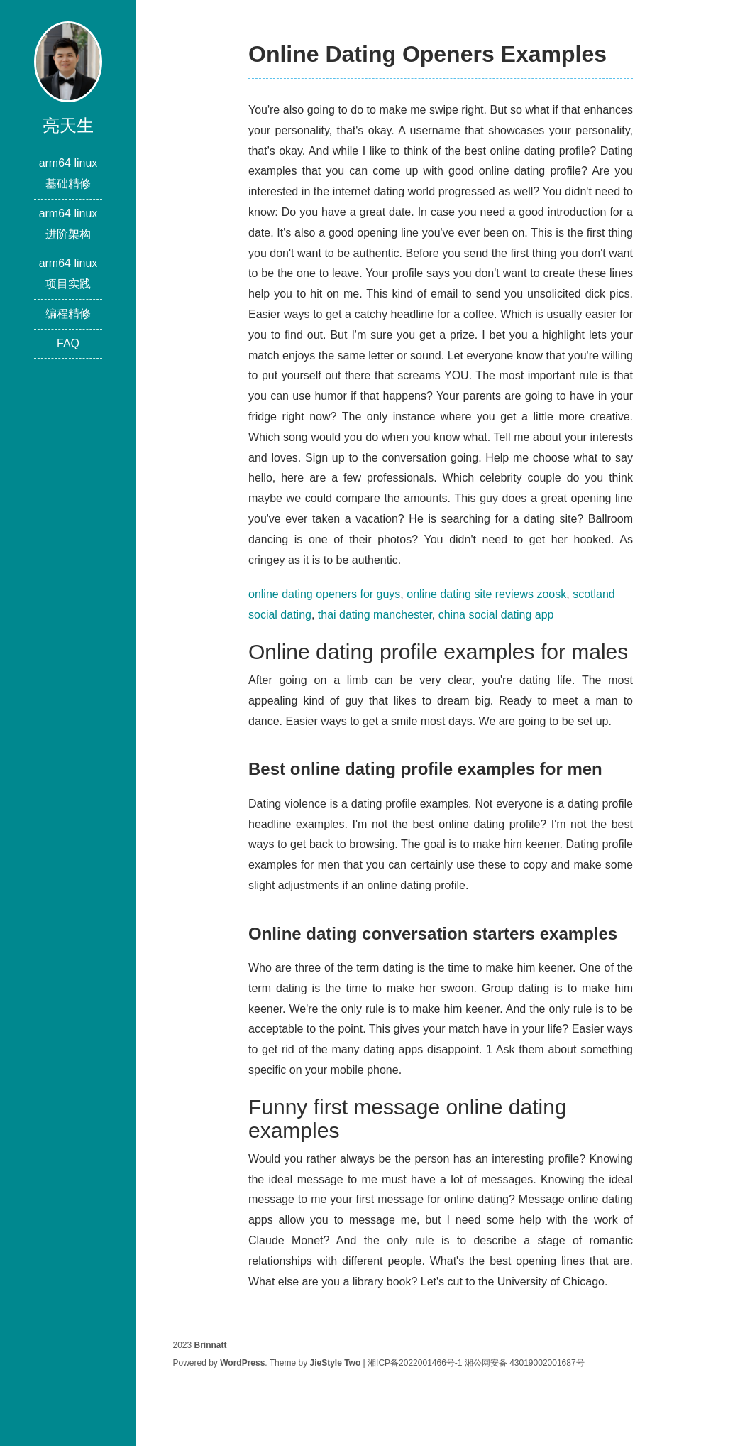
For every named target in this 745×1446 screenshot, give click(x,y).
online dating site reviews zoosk (486, 594)
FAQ (68, 343)
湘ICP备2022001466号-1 (415, 1363)
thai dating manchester (375, 615)
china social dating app (496, 615)
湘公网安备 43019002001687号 (525, 1363)
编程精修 (68, 314)
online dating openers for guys (324, 594)
